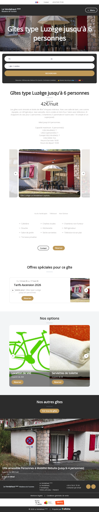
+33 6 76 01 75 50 (72, 485)
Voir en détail (8, 477)
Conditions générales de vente (58, 496)
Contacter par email (72, 488)
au (51, 59)
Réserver (59, 248)
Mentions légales (36, 496)
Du (10, 59)
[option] (49, 173)
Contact (43, 248)
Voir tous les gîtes (49, 411)
